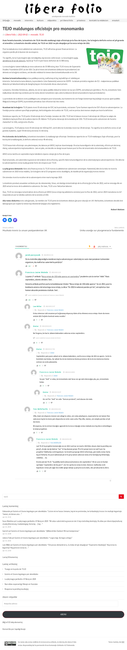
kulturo (40, 20)
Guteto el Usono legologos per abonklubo (30, 511)
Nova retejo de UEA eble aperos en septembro (60, 276)
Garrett (5, 531)
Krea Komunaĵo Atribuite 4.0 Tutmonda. (60, 645)
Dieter (52, 353)
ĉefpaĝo (6, 20)
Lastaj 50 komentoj (10, 557)
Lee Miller (37, 306)
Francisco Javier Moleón (36, 272)
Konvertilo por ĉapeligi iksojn (14, 629)
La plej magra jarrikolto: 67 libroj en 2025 (32, 521)
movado (17, 20)
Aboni (63, 614)
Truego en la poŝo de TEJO (15, 569)
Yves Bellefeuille (55, 443)
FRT (123, 642)
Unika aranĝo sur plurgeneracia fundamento (102, 230)
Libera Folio (10, 34)
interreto (29, 20)
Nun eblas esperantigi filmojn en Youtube (21, 584)
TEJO (41, 34)
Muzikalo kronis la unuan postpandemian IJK (25, 230)
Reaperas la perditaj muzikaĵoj (16, 589)
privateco (81, 20)
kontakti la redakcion (98, 20)
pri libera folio (66, 20)
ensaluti (115, 20)
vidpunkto (51, 20)
